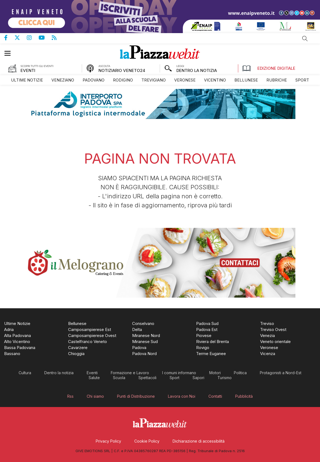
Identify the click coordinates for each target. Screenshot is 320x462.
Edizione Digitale (268, 68)
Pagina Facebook (9, 37)
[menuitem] (26, 80)
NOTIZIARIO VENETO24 (121, 70)
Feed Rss (57, 37)
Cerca (305, 38)
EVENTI (28, 70)
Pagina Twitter (20, 37)
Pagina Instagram (33, 37)
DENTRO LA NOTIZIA (196, 70)
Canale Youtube (45, 37)
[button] (10, 53)
